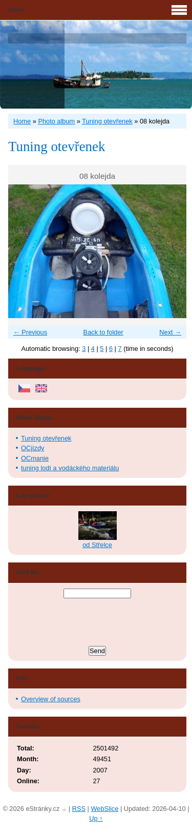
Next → (170, 332)
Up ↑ (95, 818)
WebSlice (104, 808)
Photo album (56, 121)
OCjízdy (33, 448)
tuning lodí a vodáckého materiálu (70, 468)
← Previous (30, 332)
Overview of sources (50, 699)
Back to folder (103, 332)
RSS (79, 808)
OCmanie (35, 458)
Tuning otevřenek (107, 121)
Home (22, 121)
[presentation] (97, 623)
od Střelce (97, 545)
